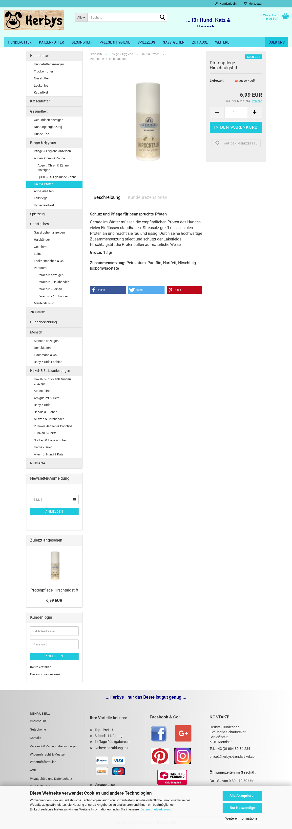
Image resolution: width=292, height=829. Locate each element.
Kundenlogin (226, 3)
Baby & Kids (42, 405)
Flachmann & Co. (45, 355)
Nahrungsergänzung (48, 127)
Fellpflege (40, 198)
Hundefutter (20, 42)
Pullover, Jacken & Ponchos (53, 426)
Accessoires (42, 391)
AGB (33, 770)
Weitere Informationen (242, 818)
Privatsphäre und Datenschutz (51, 779)
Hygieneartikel (44, 205)
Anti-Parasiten (44, 191)
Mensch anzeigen (46, 341)
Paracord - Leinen (50, 289)
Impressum (38, 721)
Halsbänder (42, 239)
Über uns (277, 42)
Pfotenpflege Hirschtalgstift (54, 590)
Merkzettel (253, 3)
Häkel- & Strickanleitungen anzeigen (52, 381)
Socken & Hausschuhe (50, 440)
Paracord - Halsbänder (53, 282)
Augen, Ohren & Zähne (49, 158)
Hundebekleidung (43, 322)
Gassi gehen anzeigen (49, 232)
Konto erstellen (40, 667)
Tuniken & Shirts (45, 433)
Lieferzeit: (217, 80)
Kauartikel (41, 92)
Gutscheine (38, 729)
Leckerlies (41, 85)
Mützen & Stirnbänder (49, 419)
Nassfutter (41, 78)
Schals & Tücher (45, 412)
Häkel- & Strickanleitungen (50, 371)
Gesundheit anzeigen (48, 120)
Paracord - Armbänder (53, 296)
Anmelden (54, 511)
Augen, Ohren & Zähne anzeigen (53, 168)
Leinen (38, 254)
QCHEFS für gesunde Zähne (57, 177)
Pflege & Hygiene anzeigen (52, 151)
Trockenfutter (43, 71)
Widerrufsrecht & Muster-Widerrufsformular (47, 758)
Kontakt (35, 738)
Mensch (36, 332)
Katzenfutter (51, 42)
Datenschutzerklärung (156, 809)
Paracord (40, 268)
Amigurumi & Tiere (47, 398)
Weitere (222, 42)
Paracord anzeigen (50, 275)
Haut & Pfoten (43, 184)
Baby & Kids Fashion (48, 362)
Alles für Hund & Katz (48, 454)
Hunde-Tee (41, 134)
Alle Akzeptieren (242, 796)
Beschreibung (107, 197)
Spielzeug (146, 42)
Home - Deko (43, 447)
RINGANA (37, 463)
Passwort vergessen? (45, 674)
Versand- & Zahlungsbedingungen (53, 746)
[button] (108, 290)
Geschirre (40, 247)
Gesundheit (81, 42)
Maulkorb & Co (44, 303)
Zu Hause (200, 42)
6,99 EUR (54, 600)
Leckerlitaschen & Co (48, 261)
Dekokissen (42, 348)
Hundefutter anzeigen (49, 64)
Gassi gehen (174, 42)
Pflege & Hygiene (115, 42)
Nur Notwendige (242, 808)
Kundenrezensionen (147, 197)
